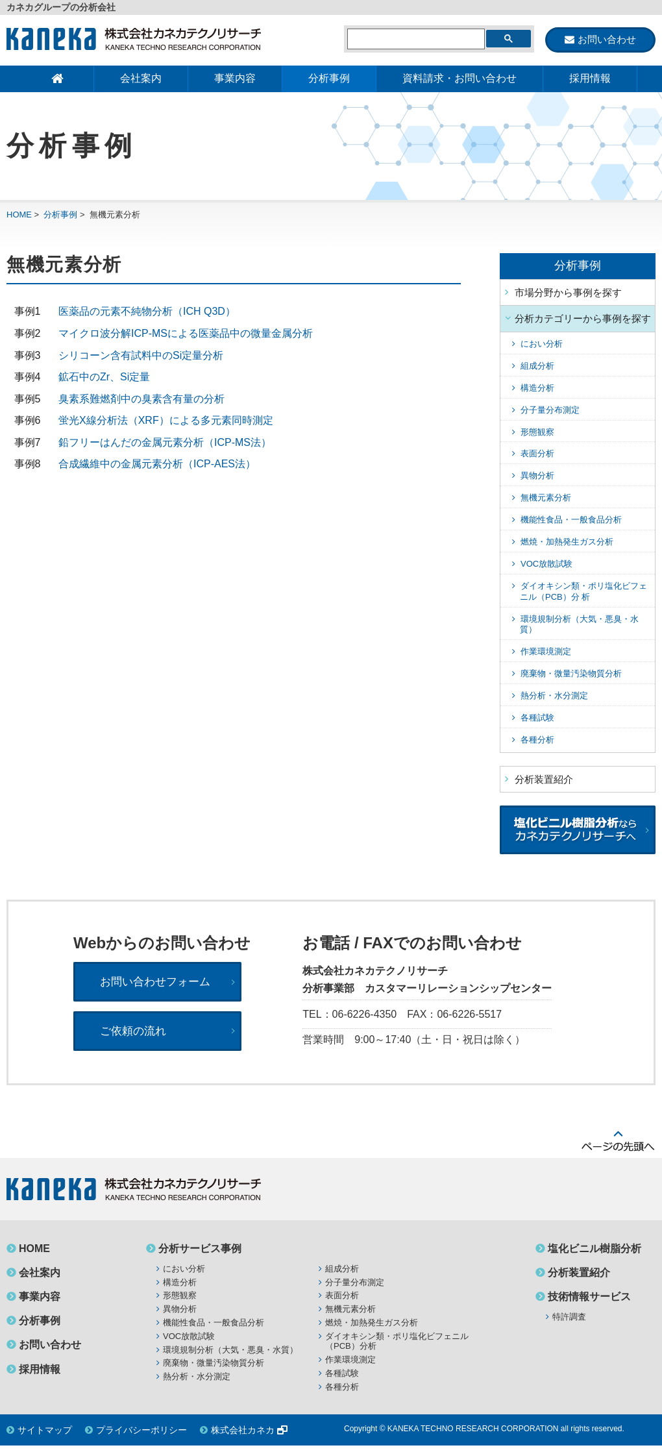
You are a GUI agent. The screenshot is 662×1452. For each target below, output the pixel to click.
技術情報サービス (589, 1303)
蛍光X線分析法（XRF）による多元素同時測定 (165, 421)
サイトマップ (45, 1437)
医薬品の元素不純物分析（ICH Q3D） (147, 312)
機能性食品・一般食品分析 (571, 521)
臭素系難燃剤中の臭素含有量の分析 (141, 399)
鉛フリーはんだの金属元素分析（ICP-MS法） (164, 443)
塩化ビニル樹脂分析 (594, 1255)
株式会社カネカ (243, 1437)
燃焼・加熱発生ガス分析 (567, 542)
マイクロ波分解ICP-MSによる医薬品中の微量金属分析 (185, 333)
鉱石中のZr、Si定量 (104, 378)
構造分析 (537, 388)
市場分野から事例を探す (568, 293)
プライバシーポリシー (141, 1437)
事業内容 (235, 78)
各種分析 (537, 740)
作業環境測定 (546, 653)
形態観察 (537, 432)
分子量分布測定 (550, 410)
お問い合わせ (50, 1351)
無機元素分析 (546, 499)
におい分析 (542, 344)
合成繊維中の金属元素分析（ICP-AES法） (157, 465)
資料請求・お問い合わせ (459, 78)
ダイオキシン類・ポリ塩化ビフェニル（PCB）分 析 (583, 592)
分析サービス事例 (199, 1255)
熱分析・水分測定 (554, 697)
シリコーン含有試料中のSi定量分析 (140, 356)
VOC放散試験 (546, 564)
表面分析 (537, 455)
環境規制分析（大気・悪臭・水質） (230, 1356)
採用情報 (590, 78)
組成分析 (537, 366)
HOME (19, 215)
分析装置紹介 (544, 779)
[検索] (414, 39)
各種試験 (537, 718)
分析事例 (329, 78)
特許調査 (569, 1324)
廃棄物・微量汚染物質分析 (571, 675)
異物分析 (537, 477)
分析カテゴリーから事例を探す (583, 319)
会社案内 (141, 78)
